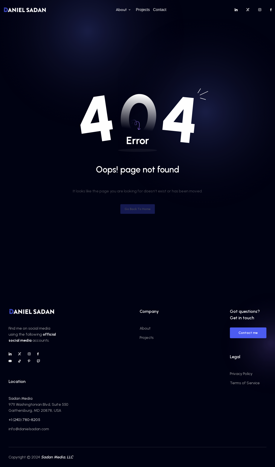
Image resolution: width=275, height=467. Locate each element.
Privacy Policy (241, 373)
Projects (147, 337)
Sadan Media (20, 398)
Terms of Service (245, 383)
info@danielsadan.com (29, 429)
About (145, 328)
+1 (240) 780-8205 (24, 419)
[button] (122, 9)
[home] (25, 10)
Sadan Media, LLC (57, 457)
